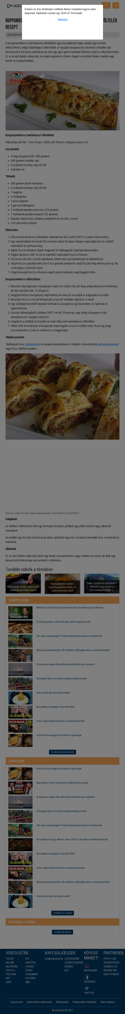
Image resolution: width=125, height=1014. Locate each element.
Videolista (63, 19)
